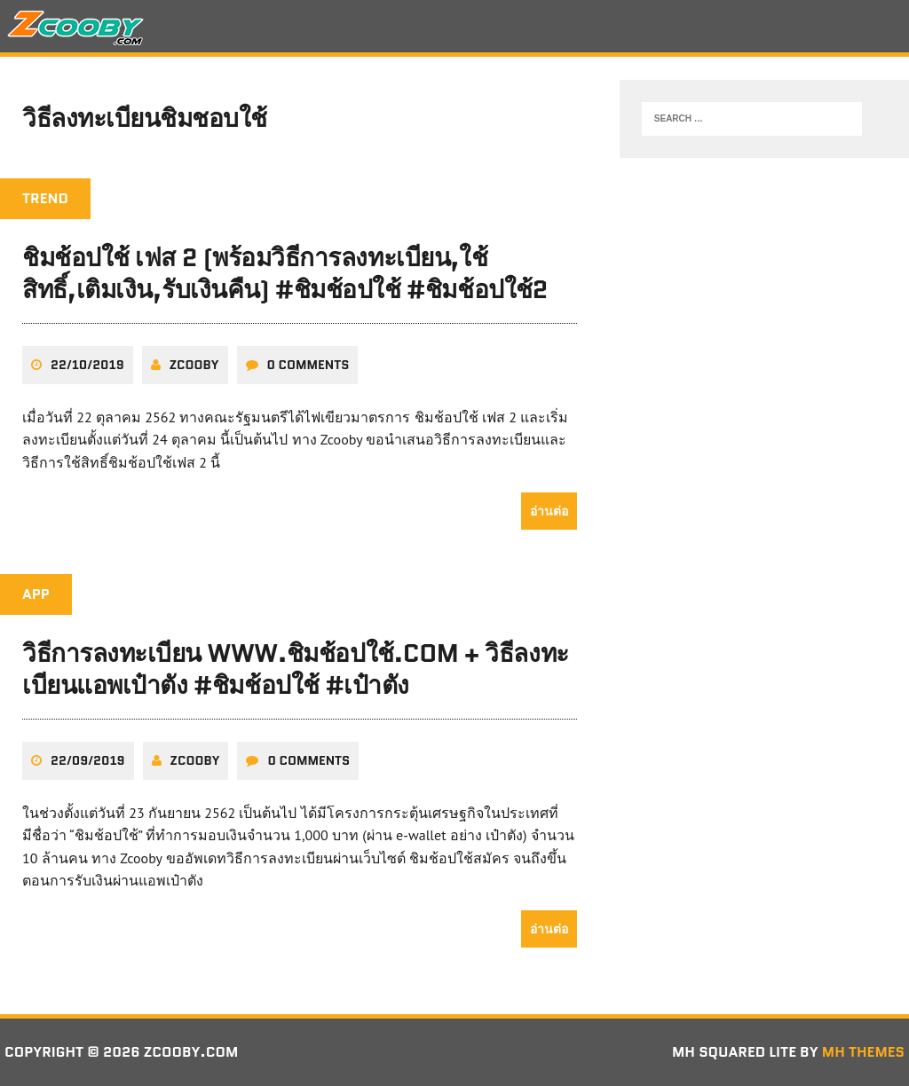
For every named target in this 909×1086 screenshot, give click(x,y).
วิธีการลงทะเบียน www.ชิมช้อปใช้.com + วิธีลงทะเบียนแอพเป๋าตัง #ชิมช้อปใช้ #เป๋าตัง (295, 669)
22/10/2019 (87, 365)
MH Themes (863, 1052)
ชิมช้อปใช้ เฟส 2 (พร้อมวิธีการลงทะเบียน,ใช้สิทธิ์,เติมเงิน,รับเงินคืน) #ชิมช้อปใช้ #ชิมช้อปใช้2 (285, 273)
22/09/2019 (88, 760)
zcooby (194, 365)
